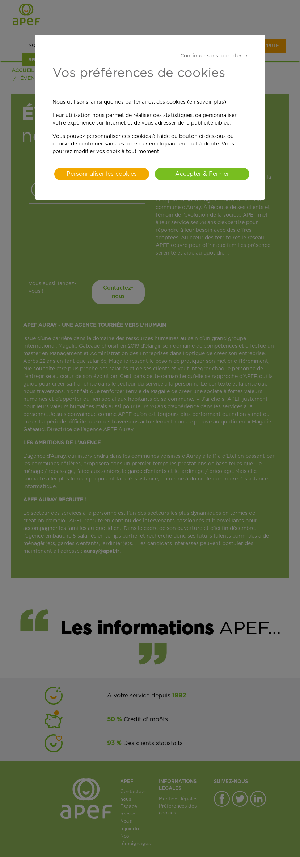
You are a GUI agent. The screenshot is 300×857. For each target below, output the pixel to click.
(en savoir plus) (206, 102)
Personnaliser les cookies (102, 174)
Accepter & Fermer (202, 174)
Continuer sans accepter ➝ (214, 55)
